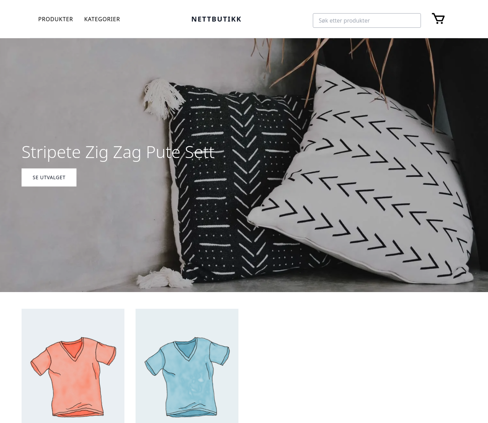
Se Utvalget (49, 177)
